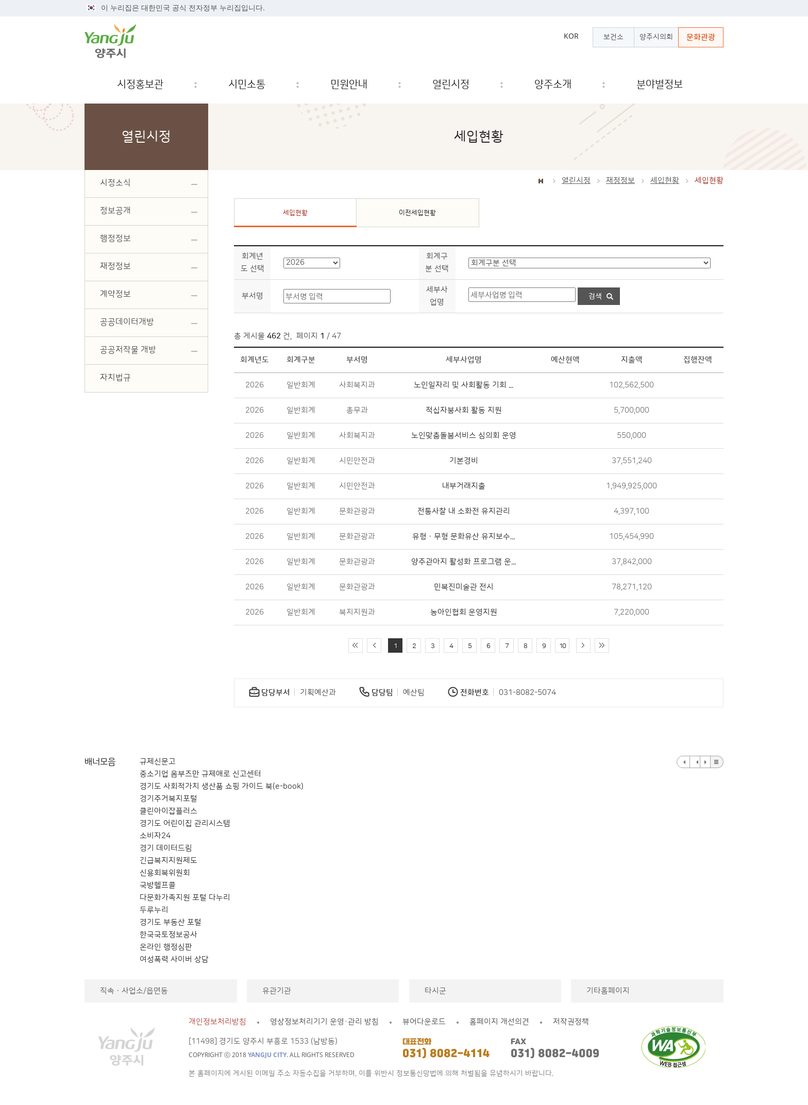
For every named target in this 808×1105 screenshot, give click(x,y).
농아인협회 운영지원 (463, 612)
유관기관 (276, 991)
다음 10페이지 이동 (583, 645)
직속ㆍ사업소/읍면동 (134, 991)
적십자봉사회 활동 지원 (464, 410)
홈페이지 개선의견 (499, 1021)
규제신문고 (158, 761)
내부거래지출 (463, 486)
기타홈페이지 (608, 991)
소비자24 (155, 835)
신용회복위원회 (165, 873)
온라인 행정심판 (166, 947)
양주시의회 (656, 37)
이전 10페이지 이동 (374, 645)
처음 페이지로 (355, 645)
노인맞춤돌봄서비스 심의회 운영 (463, 435)
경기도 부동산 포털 (170, 922)
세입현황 (664, 180)
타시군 (435, 991)
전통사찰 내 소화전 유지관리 (463, 511)
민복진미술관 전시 (464, 587)
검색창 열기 (707, 84)
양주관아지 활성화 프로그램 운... (463, 561)
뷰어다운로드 (424, 1021)
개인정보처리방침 (217, 1021)
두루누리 (154, 910)
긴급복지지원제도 (168, 860)
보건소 (613, 37)
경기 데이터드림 (166, 848)
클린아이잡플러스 (168, 811)
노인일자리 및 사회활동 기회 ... (463, 385)
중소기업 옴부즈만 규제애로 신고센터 (200, 774)
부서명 (252, 296)
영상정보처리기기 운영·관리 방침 (324, 1021)
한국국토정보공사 (168, 934)
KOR (571, 36)
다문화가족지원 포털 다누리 (185, 897)
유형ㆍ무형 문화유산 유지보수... (463, 536)
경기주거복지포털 (168, 798)
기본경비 (463, 460)
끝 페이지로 (602, 645)
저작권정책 (571, 1021)
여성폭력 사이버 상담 (174, 959)
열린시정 (576, 180)
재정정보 (620, 180)
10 (562, 646)
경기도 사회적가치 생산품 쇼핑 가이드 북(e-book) (222, 786)
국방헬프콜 (158, 885)
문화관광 (700, 37)
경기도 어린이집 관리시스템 (185, 823)
